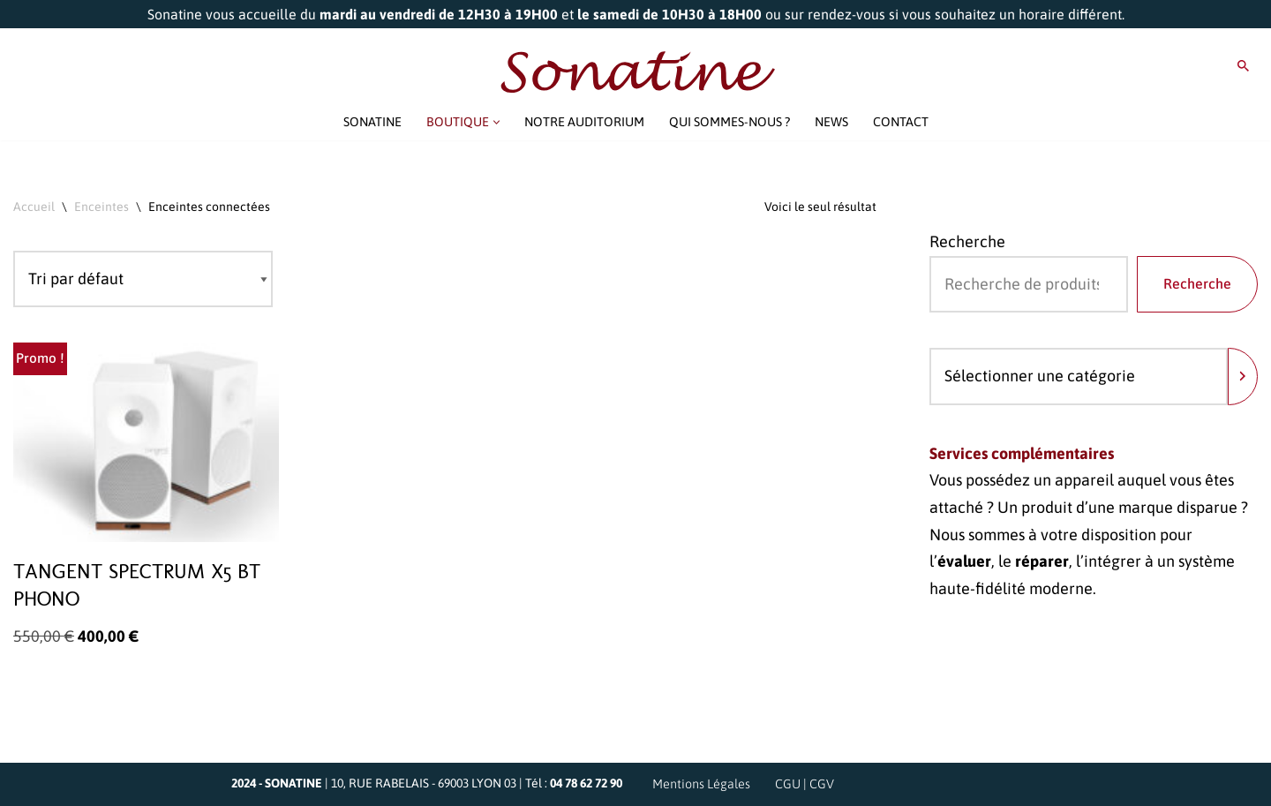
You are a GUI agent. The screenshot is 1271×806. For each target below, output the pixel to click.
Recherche (967, 241)
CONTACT (901, 122)
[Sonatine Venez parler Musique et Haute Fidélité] (635, 72)
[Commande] (143, 279)
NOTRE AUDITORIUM (584, 122)
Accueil (34, 207)
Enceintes (101, 207)
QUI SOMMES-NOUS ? (729, 122)
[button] (496, 122)
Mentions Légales (701, 784)
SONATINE (372, 122)
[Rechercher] (1243, 66)
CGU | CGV (804, 784)
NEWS (831, 122)
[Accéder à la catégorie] (1243, 376)
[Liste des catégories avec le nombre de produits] (1078, 376)
